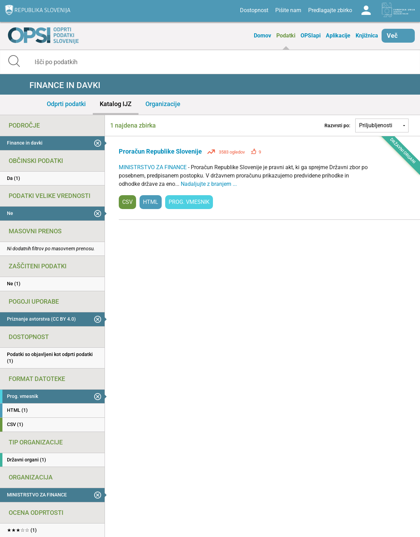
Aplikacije (338, 35)
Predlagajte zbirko (330, 10)
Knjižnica (367, 35)
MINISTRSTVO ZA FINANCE (153, 167)
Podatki (285, 35)
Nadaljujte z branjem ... (209, 184)
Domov (262, 35)
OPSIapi (311, 35)
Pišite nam (288, 10)
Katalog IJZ (116, 103)
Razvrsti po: (337, 125)
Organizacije (162, 103)
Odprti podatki (66, 103)
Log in (366, 10)
